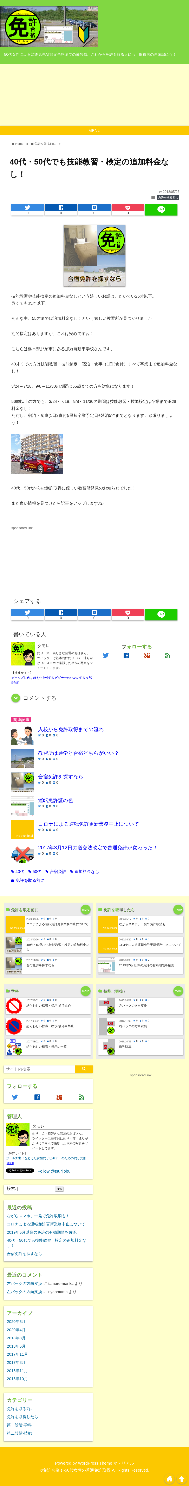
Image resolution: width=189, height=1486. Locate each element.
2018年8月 (16, 1338)
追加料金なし (84, 871)
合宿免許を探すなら (61, 776)
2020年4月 (16, 1330)
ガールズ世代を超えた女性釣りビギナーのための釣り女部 (51, 677)
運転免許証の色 (55, 800)
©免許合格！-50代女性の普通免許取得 (75, 1470)
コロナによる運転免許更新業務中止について (88, 824)
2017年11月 (17, 1354)
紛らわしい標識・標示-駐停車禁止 (50, 1026)
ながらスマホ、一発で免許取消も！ (144, 924)
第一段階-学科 (19, 1425)
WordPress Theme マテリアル (106, 1463)
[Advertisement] (94, 95)
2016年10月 (17, 1379)
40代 (17, 871)
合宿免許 (56, 871)
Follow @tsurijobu (54, 1171)
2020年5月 (16, 1321)
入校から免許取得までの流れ (71, 729)
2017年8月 (16, 1362)
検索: (11, 1188)
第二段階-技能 (19, 1433)
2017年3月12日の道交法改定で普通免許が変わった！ (98, 847)
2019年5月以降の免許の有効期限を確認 (146, 965)
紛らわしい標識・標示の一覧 (46, 1046)
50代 (34, 871)
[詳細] (15, 682)
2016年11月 (17, 1371)
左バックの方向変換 (133, 1005)
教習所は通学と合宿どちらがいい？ (78, 753)
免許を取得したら (22, 1417)
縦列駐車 (125, 1046)
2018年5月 (16, 1346)
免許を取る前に (168, 197)
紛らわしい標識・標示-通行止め (48, 1005)
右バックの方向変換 (133, 1026)
